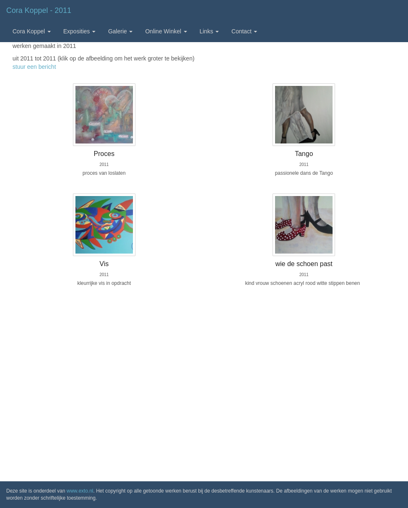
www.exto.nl (80, 491)
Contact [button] (244, 31)
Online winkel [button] (166, 31)
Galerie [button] (120, 31)
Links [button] (209, 31)
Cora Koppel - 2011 (38, 10)
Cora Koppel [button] (32, 31)
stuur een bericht (34, 66)
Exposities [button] (79, 31)
